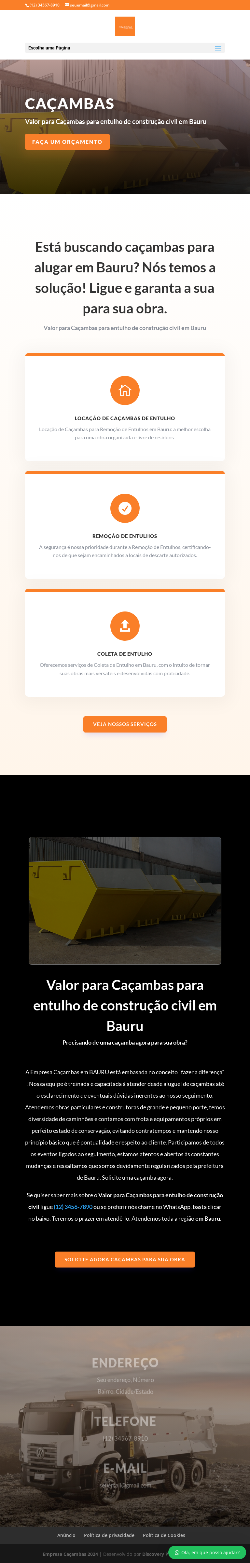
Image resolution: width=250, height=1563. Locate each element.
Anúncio (66, 1535)
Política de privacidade (109, 1535)
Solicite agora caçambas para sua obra (124, 1259)
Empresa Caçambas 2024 (70, 1554)
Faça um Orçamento (68, 142)
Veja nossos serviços (125, 724)
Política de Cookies (164, 1535)
